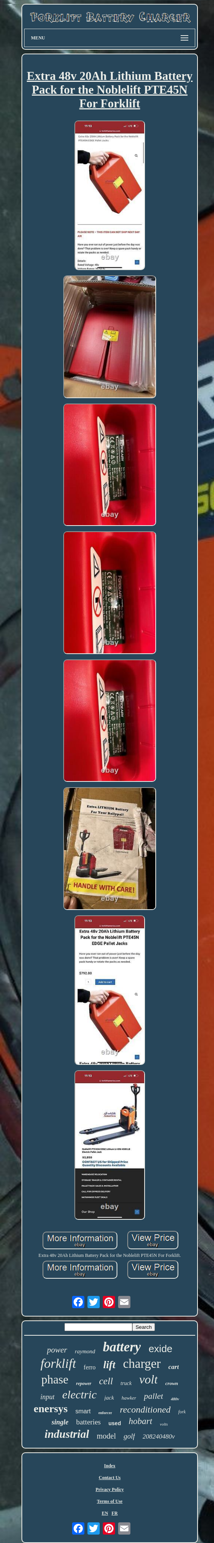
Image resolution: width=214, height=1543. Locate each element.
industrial (66, 1434)
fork (182, 1411)
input (47, 1397)
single (59, 1422)
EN (105, 1513)
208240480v (159, 1436)
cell (106, 1381)
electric (79, 1394)
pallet (153, 1396)
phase (55, 1379)
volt (148, 1379)
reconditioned (145, 1409)
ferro (89, 1367)
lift (109, 1364)
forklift (58, 1363)
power (57, 1349)
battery (122, 1347)
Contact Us (109, 1477)
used (115, 1423)
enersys (51, 1408)
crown (171, 1383)
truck (126, 1383)
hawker (129, 1398)
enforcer (105, 1413)
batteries (88, 1422)
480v (175, 1399)
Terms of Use (110, 1501)
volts (164, 1424)
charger (142, 1363)
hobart (140, 1421)
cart (173, 1366)
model (106, 1436)
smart (83, 1411)
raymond (85, 1351)
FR (115, 1513)
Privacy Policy (109, 1489)
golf (129, 1436)
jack (109, 1398)
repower (83, 1383)
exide (160, 1348)
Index (109, 1465)
